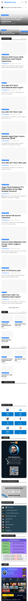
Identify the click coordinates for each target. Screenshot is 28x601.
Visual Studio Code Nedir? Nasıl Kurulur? (13, 7)
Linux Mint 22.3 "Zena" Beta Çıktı (13, 163)
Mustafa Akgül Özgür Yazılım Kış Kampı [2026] (13, 137)
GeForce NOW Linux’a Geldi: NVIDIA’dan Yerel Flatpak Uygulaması (12, 59)
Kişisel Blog (11, 573)
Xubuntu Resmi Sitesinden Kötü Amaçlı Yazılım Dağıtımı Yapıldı (13, 244)
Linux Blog (11, 574)
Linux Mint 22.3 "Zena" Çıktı (11, 112)
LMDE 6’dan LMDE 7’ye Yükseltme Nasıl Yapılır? (11, 296)
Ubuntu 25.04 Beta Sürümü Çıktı (6, 340)
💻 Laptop (20, 596)
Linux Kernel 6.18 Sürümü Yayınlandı (11, 217)
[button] (2, 2)
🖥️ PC (8, 596)
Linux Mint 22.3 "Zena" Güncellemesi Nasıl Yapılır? (12, 86)
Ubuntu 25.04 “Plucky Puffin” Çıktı (20, 324)
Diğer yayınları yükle (13, 307)
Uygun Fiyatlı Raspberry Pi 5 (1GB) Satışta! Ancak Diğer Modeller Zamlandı (12, 189)
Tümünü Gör (24, 38)
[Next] (26, 7)
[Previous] (24, 7)
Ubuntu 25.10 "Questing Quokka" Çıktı (6, 325)
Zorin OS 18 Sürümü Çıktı (11, 271)
